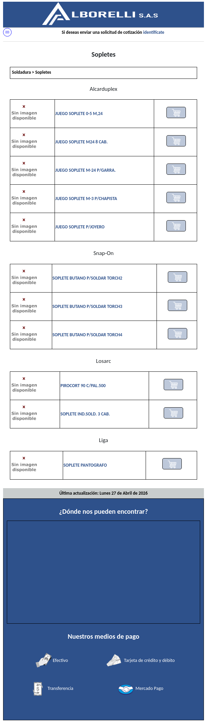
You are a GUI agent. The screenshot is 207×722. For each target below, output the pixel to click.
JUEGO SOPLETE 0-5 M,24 (79, 113)
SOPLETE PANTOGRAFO (85, 465)
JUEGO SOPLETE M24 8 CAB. (81, 142)
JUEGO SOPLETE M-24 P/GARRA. (85, 170)
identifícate (153, 32)
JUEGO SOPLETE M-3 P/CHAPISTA (86, 198)
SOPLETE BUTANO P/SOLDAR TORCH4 (87, 335)
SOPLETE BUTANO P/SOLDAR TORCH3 (87, 306)
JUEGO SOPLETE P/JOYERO (80, 227)
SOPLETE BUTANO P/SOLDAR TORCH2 (87, 278)
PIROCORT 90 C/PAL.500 (83, 385)
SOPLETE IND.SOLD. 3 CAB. (85, 414)
